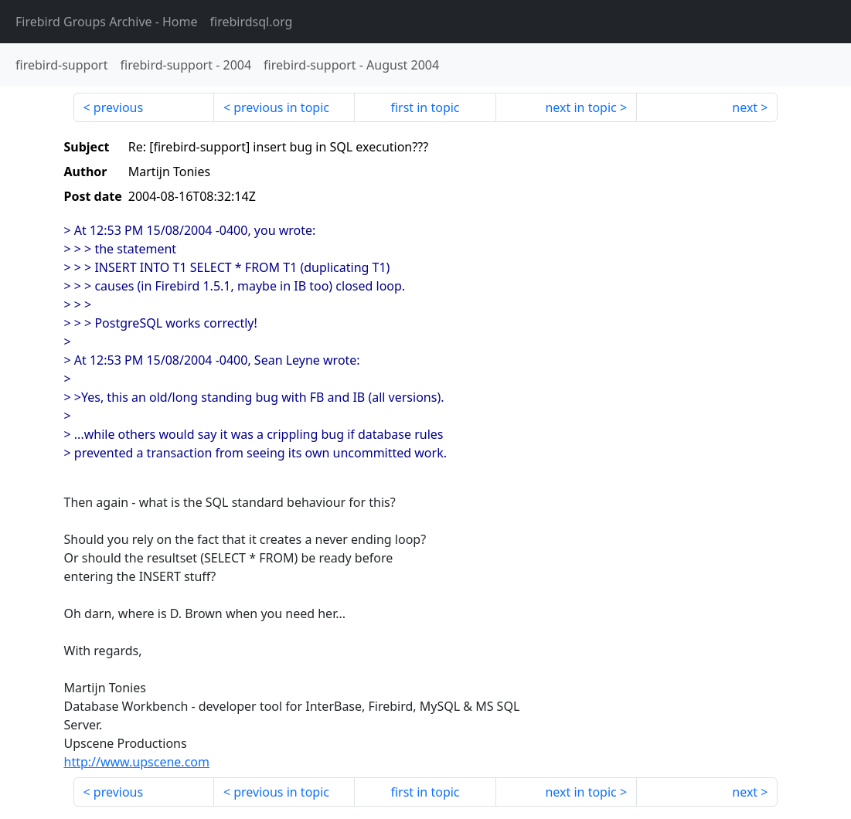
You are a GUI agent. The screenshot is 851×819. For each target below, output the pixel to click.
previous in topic (281, 107)
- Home (106, 21)
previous (118, 107)
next (744, 107)
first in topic (424, 107)
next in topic (580, 107)
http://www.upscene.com (136, 761)
